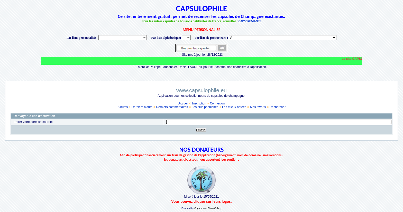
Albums (122, 107)
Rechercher (278, 107)
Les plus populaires (205, 107)
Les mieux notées (234, 107)
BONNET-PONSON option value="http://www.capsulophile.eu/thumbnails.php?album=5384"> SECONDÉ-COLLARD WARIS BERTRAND (282, 37)
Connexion (217, 103)
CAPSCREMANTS (250, 21)
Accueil (183, 103)
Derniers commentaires (172, 107)
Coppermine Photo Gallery (208, 208)
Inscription (199, 103)
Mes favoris (258, 107)
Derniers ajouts (142, 107)
